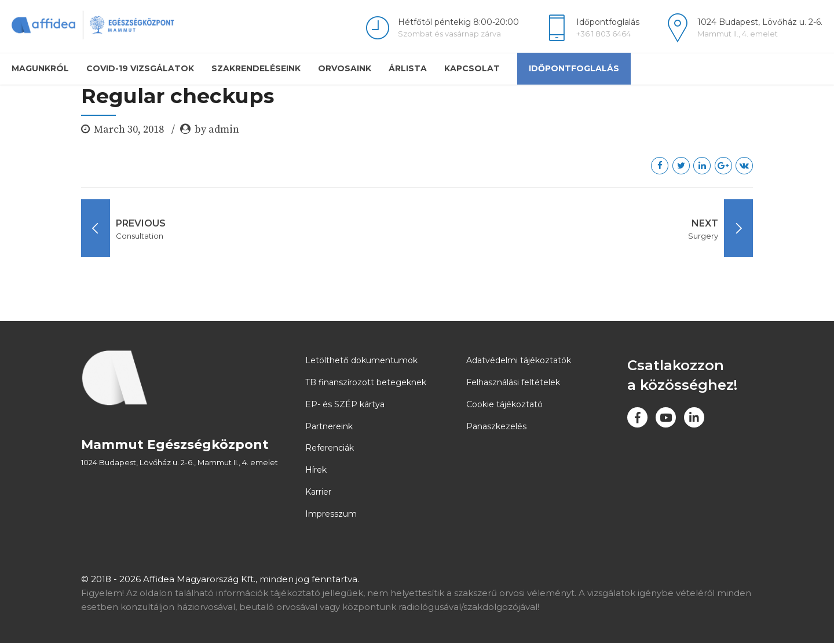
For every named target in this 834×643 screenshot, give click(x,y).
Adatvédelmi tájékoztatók (518, 360)
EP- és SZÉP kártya (345, 404)
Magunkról (40, 68)
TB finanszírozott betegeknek (365, 382)
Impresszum (331, 514)
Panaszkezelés (496, 426)
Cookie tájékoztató (504, 404)
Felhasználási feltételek (513, 382)
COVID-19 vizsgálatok (140, 68)
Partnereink (329, 426)
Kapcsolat (472, 68)
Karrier (318, 492)
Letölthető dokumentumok (361, 360)
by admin (217, 129)
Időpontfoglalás (574, 68)
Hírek (316, 470)
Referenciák (329, 448)
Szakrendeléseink (256, 68)
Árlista (408, 68)
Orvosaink (344, 68)
